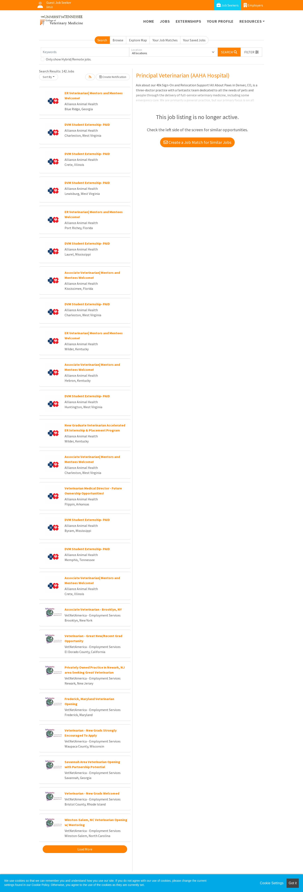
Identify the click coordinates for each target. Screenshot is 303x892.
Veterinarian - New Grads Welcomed (92, 793)
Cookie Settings (271, 883)
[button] (251, 52)
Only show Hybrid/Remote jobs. (68, 59)
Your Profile (220, 21)
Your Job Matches (165, 40)
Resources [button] (250, 21)
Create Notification (112, 77)
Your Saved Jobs (194, 40)
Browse (118, 40)
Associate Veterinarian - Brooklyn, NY (93, 609)
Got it (293, 883)
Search (102, 40)
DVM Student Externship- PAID (87, 124)
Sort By (47, 77)
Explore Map (138, 40)
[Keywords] (85, 52)
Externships (188, 21)
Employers (253, 5)
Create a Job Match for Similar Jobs (197, 142)
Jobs (165, 21)
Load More (84, 849)
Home (148, 21)
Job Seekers (228, 5)
